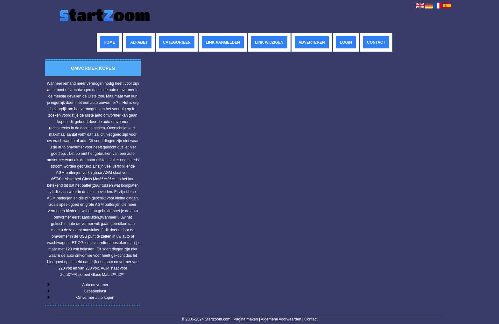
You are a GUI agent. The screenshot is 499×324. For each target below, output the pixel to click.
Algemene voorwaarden (281, 319)
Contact (376, 42)
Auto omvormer (95, 285)
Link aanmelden (223, 42)
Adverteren (312, 42)
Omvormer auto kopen (95, 297)
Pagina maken (246, 319)
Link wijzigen (269, 42)
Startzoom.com (217, 319)
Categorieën (177, 42)
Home (109, 42)
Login (346, 42)
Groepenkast (95, 291)
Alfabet (139, 42)
